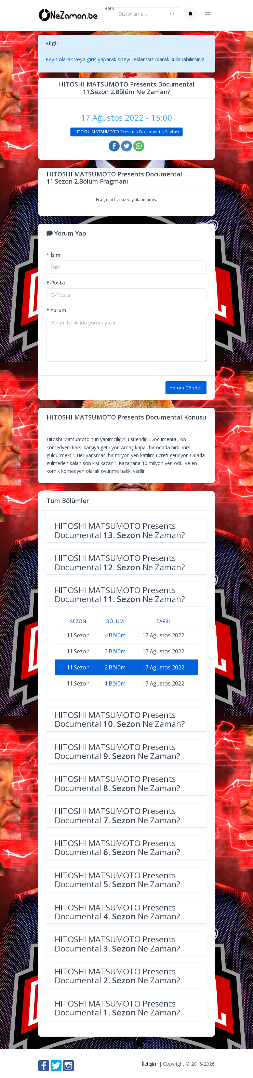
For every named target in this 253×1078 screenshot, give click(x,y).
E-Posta (55, 282)
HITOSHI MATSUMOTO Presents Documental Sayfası (126, 132)
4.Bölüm (115, 635)
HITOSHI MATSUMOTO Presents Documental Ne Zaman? (120, 530)
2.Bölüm (115, 667)
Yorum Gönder (186, 388)
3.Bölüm (115, 651)
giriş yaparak (101, 59)
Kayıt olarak (59, 59)
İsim (53, 255)
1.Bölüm (115, 683)
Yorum (56, 310)
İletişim (150, 1064)
